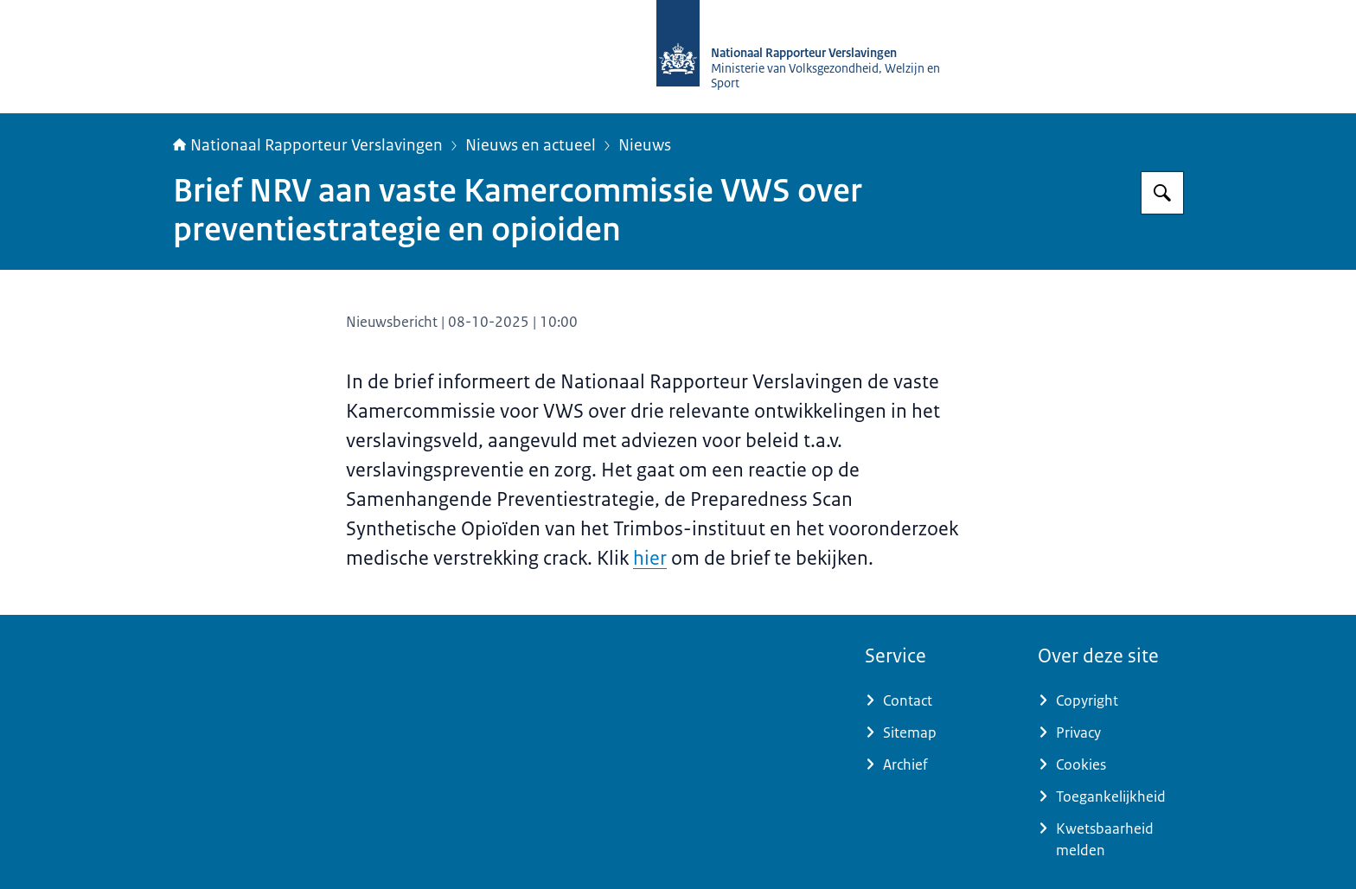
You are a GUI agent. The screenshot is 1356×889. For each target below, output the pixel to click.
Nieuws (644, 145)
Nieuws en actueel (530, 145)
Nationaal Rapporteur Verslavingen (308, 145)
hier (650, 558)
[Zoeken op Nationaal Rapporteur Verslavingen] (1162, 193)
